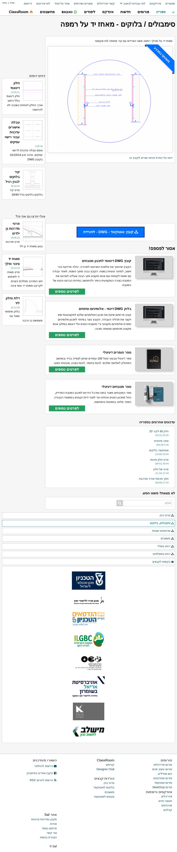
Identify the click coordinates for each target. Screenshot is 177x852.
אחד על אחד (62, 3)
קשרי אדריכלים (106, 3)
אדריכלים (166, 796)
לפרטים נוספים (67, 291)
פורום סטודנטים (162, 778)
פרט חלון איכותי (159, 459)
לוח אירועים (43, 3)
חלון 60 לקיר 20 (159, 431)
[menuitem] (168, 3)
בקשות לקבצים (163, 562)
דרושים (28, 3)
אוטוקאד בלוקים (159, 450)
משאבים (167, 538)
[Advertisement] (110, 193)
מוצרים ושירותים (83, 3)
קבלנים (167, 809)
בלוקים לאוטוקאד (103, 787)
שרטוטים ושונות (163, 531)
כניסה (4, 3)
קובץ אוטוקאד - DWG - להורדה (110, 232)
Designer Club (105, 769)
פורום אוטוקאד (163, 782)
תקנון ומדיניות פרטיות (44, 819)
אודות (53, 823)
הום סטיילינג (165, 773)
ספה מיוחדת (161, 440)
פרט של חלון (161, 469)
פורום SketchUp (162, 787)
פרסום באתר (49, 828)
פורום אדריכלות (163, 764)
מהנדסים (166, 805)
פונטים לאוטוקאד (104, 796)
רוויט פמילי (166, 546)
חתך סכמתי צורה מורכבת (154, 478)
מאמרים (170, 3)
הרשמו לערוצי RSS (43, 780)
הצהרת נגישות (48, 837)
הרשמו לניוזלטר (45, 766)
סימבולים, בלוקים (162, 523)
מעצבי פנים (165, 800)
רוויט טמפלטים (163, 554)
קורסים (110, 764)
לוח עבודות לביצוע (134, 3)
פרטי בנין (167, 515)
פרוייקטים (155, 3)
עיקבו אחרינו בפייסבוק (42, 773)
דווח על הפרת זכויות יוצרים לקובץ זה (150, 157)
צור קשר (52, 832)
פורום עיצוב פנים (162, 769)
